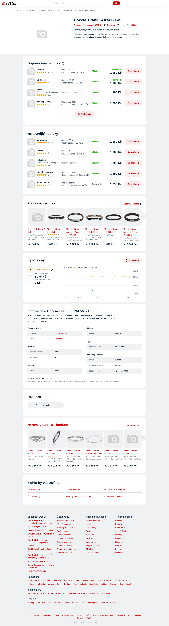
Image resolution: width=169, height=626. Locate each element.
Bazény (113, 584)
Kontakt (79, 618)
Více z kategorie (133, 425)
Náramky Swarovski (65, 528)
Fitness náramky (93, 520)
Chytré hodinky (33, 580)
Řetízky (89, 524)
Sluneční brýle (121, 531)
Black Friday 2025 (127, 584)
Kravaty (118, 520)
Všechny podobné (133, 204)
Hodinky (118, 535)
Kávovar (126, 580)
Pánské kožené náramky (114, 489)
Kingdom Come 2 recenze (74, 593)
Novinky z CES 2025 (36, 603)
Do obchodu (133, 71)
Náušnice (90, 535)
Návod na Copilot (55, 603)
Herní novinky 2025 (35, 593)
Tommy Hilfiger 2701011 (37, 527)
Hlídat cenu (132, 260)
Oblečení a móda (31, 10)
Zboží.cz (17, 10)
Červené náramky (64, 546)
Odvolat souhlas (123, 615)
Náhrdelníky (91, 528)
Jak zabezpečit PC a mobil (99, 593)
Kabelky (118, 524)
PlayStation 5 (88, 580)
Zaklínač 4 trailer (53, 593)
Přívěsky (89, 538)
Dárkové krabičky (93, 553)
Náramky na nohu (64, 553)
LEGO (77, 580)
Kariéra (89, 618)
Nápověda (47, 615)
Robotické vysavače (45, 584)
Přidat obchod (33, 615)
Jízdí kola (94, 584)
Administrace (67, 615)
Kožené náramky (34, 489)
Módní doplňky (47, 10)
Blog (57, 615)
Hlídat (121, 25)
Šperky (59, 10)
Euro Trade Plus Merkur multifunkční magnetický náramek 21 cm (37, 542)
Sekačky (83, 584)
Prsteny (89, 531)
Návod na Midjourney (90, 603)
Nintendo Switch (104, 580)
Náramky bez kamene (113, 497)
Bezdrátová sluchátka (52, 580)
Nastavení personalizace (103, 615)
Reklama (137, 615)
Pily (75, 584)
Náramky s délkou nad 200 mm (79, 497)
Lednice (30, 584)
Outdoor (104, 584)
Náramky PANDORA (65, 520)
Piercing (89, 549)
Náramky (68, 10)
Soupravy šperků (93, 546)
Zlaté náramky (63, 531)
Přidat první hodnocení (83, 25)
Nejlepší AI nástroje (110, 603)
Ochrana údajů (83, 615)
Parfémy (67, 584)
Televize (116, 580)
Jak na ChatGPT (72, 603)
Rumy (58, 584)
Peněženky (120, 528)
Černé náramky (33, 497)
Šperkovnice (91, 542)
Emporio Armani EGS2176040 (40, 530)
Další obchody (84, 114)
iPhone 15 (68, 580)
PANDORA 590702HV (36, 571)
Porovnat (109, 25)
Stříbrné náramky (64, 535)
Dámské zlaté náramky (66, 549)
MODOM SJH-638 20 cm (37, 561)
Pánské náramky (73, 489)
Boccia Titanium (61, 333)
